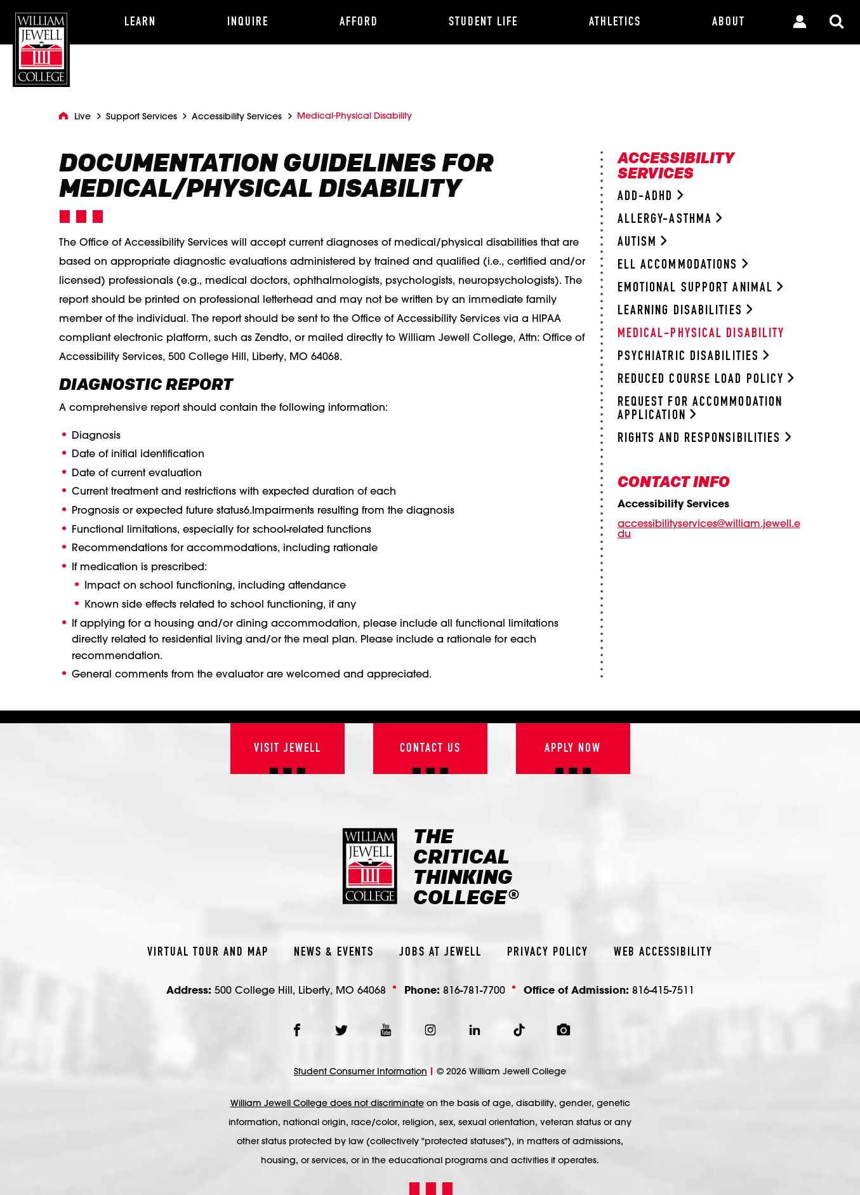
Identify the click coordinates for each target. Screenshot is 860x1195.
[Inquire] (248, 22)
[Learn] (140, 22)
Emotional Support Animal (700, 288)
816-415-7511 (663, 989)
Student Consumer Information (360, 1071)
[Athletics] (615, 22)
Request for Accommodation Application (700, 409)
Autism (642, 242)
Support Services (141, 116)
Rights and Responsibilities (704, 438)
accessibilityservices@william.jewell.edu (709, 528)
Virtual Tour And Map (207, 952)
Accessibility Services (237, 116)
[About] (729, 22)
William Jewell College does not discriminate (327, 1103)
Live (82, 116)
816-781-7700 (474, 989)
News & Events (334, 952)
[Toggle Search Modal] (836, 22)
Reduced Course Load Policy (706, 379)
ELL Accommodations (683, 265)
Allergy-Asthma (670, 219)
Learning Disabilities (685, 310)
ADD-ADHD (650, 196)
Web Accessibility (663, 952)
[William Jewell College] (41, 43)
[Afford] (359, 22)
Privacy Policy (547, 952)
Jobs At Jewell (440, 952)
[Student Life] (483, 22)
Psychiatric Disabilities (693, 356)
